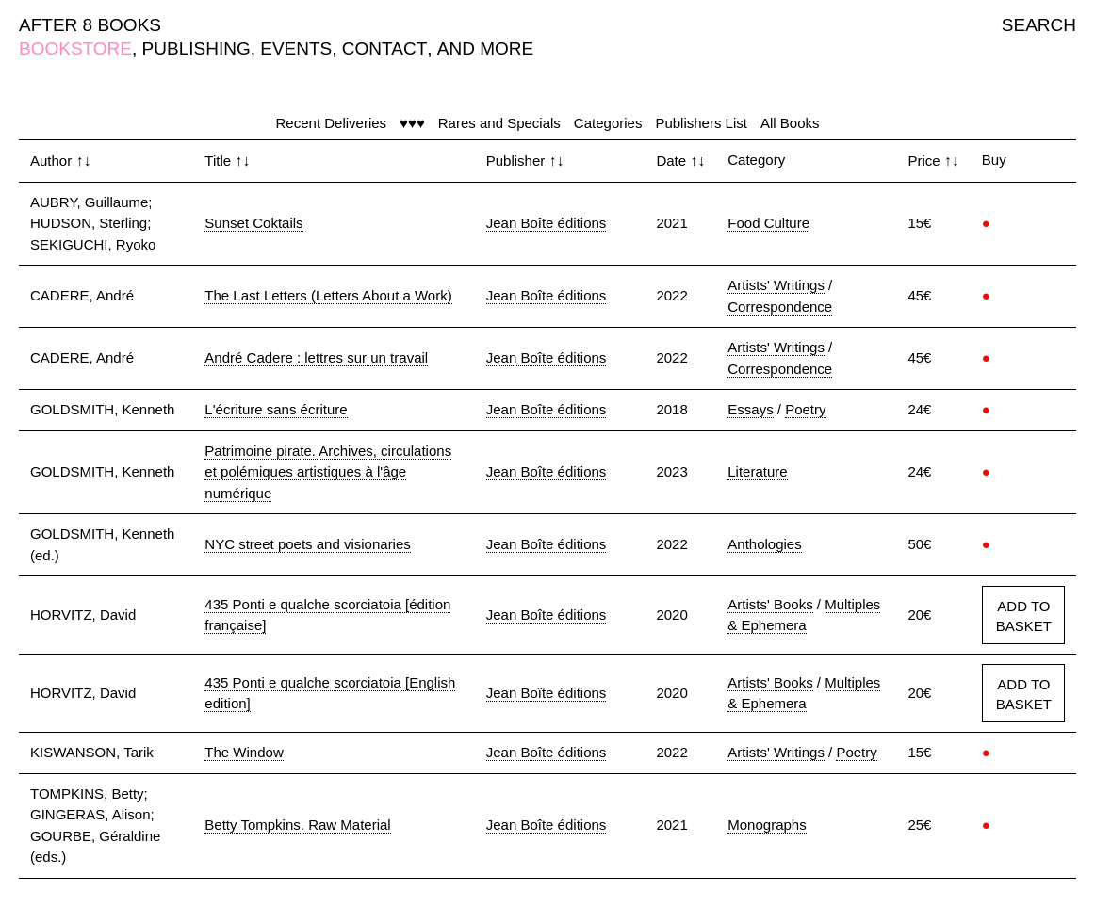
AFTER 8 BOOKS (90, 25)
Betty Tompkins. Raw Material (297, 825)
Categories (608, 123)
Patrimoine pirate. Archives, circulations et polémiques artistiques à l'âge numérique (327, 472)
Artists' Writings (776, 285)
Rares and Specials (499, 123)
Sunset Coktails (253, 223)
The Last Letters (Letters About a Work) (327, 295)
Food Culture (768, 223)
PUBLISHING (196, 48)
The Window (243, 752)
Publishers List (701, 123)
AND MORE (485, 48)
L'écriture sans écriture (275, 409)
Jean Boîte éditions (546, 223)
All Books (790, 123)
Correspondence (779, 307)
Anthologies (764, 544)
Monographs (766, 825)
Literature (757, 471)
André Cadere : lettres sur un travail (316, 357)
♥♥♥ (412, 123)
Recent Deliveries (331, 123)
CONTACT (384, 48)
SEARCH (1039, 25)
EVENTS (296, 48)
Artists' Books (769, 604)
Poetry (805, 409)
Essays (750, 409)
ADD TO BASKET (1024, 616)
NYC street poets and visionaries (307, 544)
